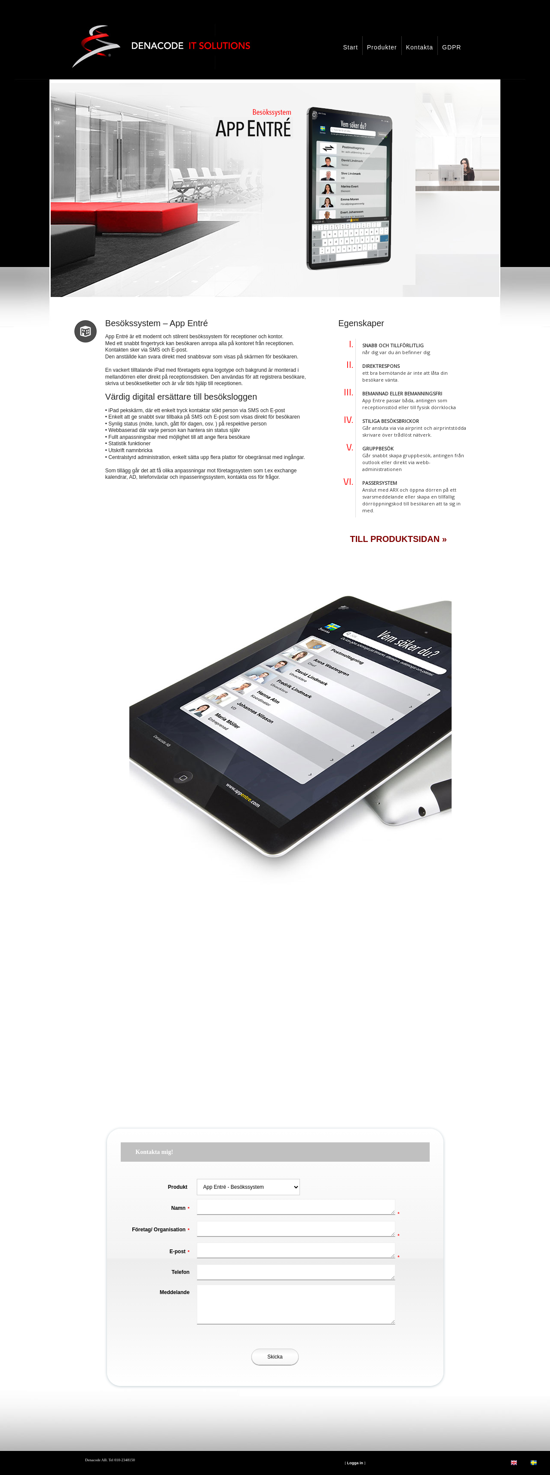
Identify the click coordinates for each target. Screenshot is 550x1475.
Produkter (382, 47)
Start (350, 47)
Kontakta (419, 47)
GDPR (451, 47)
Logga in (355, 1463)
